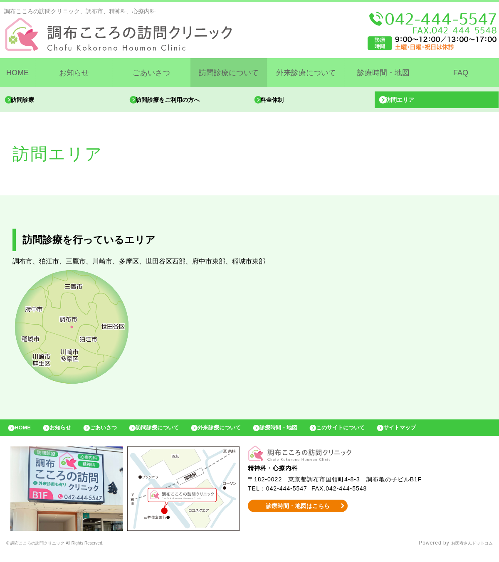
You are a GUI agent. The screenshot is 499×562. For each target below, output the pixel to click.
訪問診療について (229, 73)
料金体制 (280, 101)
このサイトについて (388, 434)
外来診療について (306, 73)
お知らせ (74, 73)
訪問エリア (408, 101)
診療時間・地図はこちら (298, 514)
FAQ (460, 73)
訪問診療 (30, 101)
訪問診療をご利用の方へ (178, 101)
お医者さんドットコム (466, 552)
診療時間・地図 (383, 73)
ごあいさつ (151, 73)
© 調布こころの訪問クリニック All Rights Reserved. (72, 552)
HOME (17, 73)
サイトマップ (455, 434)
